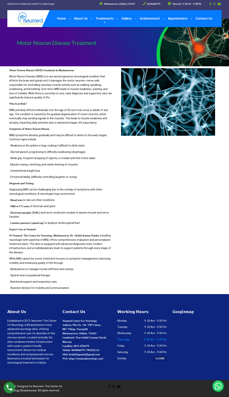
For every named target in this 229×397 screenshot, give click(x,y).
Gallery (126, 18)
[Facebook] (210, 3)
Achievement (150, 18)
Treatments (104, 18)
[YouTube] (219, 3)
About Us (81, 18)
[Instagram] (214, 3)
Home (61, 18)
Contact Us (204, 18)
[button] (218, 386)
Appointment (177, 18)
